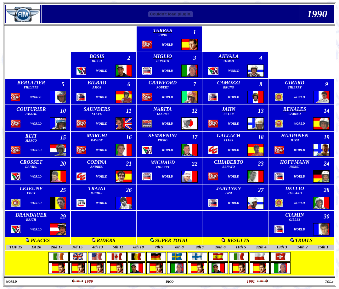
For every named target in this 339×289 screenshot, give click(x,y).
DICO (169, 281)
